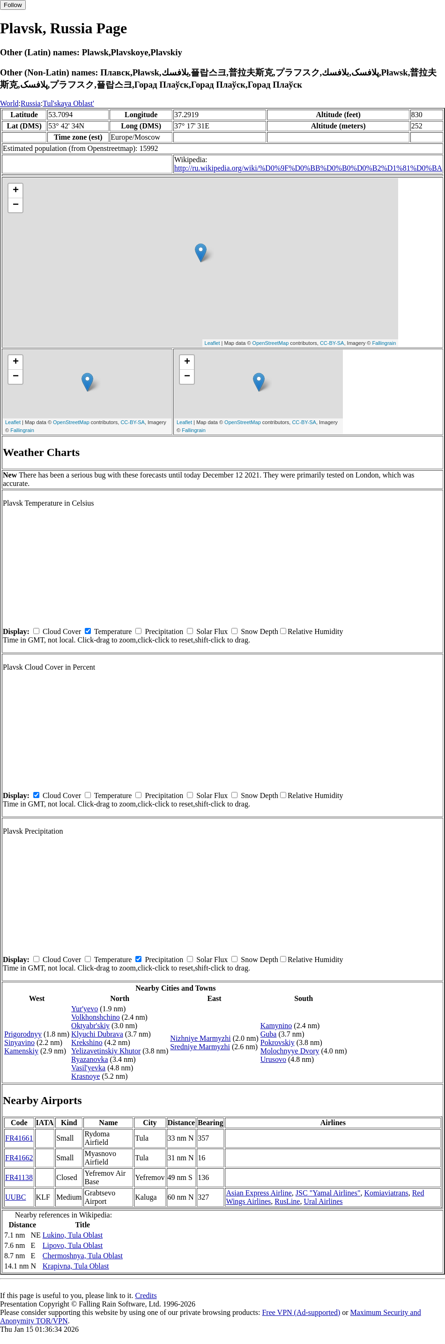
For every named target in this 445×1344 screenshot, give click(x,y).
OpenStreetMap (270, 343)
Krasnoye (85, 1076)
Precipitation (164, 631)
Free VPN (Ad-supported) (301, 1312)
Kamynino (276, 1026)
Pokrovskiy (277, 1042)
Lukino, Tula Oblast (73, 1235)
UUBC (15, 1197)
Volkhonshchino (95, 1017)
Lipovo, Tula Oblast (73, 1245)
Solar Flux (212, 631)
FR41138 (19, 1177)
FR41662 (19, 1158)
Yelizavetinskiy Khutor (106, 1051)
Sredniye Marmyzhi (200, 1047)
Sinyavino (19, 1042)
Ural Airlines (323, 1201)
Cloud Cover (62, 631)
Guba (268, 1034)
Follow (13, 4)
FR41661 (19, 1138)
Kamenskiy (21, 1051)
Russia (31, 103)
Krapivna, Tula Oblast (76, 1266)
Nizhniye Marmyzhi (200, 1038)
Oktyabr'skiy (90, 1026)
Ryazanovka (89, 1059)
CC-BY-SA (332, 343)
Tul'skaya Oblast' (68, 103)
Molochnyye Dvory (289, 1051)
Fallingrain (384, 343)
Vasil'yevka (88, 1068)
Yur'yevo (84, 1009)
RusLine (287, 1201)
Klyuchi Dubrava (97, 1034)
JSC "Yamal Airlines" (328, 1193)
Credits (145, 1295)
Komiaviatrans (386, 1193)
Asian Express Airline (258, 1193)
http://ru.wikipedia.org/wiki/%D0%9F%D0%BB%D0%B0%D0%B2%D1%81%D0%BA (308, 168)
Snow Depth (259, 631)
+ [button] (16, 191)
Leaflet (212, 343)
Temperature (113, 631)
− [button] (16, 205)
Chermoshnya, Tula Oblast (83, 1256)
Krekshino (87, 1042)
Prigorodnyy (23, 1034)
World (9, 103)
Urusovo (273, 1059)
